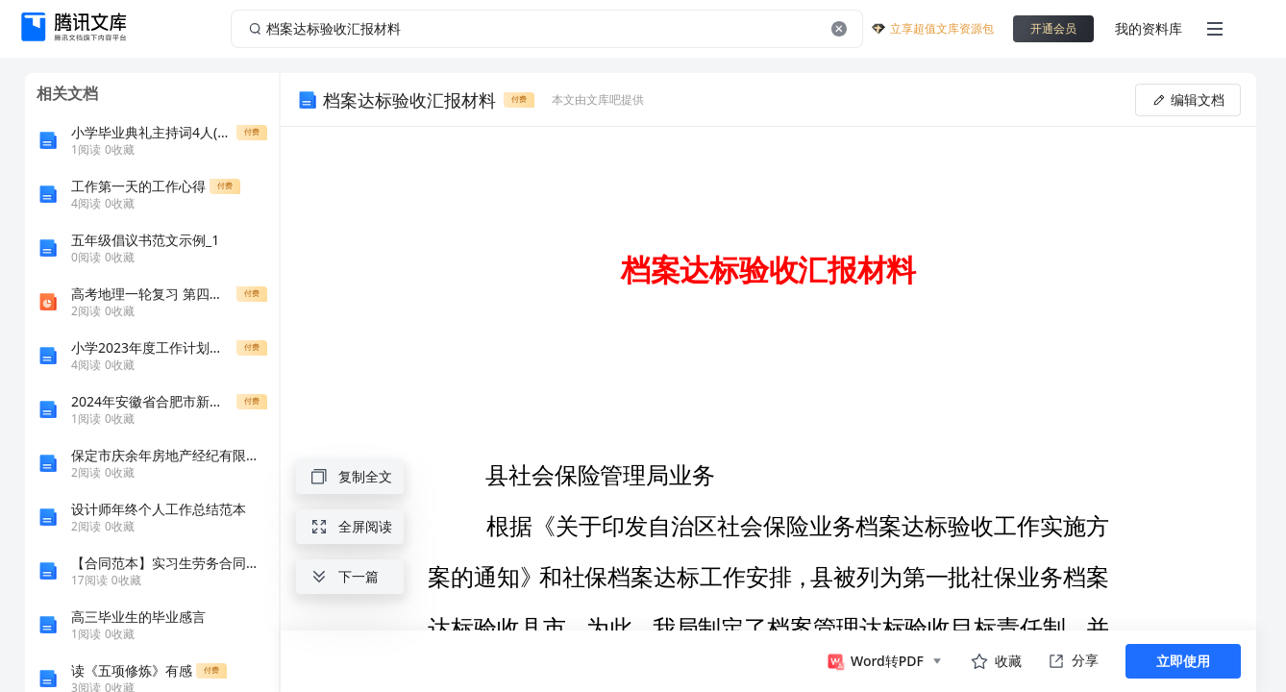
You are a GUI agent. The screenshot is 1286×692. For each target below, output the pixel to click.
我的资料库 (1148, 28)
